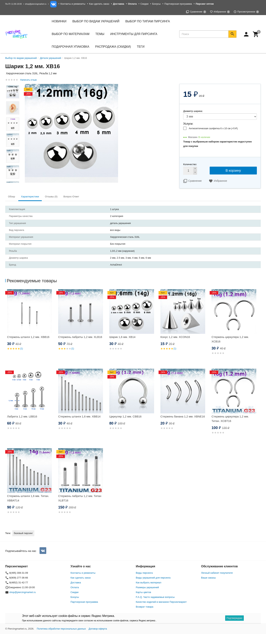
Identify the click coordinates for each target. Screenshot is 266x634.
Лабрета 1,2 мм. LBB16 (22, 416)
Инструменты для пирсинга (133, 34)
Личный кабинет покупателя (217, 572)
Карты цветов (143, 592)
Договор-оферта (98, 628)
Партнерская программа (178, 3)
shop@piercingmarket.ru (35, 4)
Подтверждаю (234, 618)
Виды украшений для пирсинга (153, 577)
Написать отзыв (28, 80)
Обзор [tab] (11, 196)
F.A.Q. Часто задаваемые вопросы (155, 597)
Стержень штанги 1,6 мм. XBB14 (79, 416)
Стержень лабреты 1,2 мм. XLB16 (80, 337)
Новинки (59, 21)
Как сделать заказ (99, 3)
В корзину (233, 170)
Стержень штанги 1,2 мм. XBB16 (28, 337)
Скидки (144, 3)
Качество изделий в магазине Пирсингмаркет (161, 601)
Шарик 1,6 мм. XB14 (122, 337)
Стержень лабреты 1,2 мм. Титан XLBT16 (79, 498)
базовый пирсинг (23, 533)
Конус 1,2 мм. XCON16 (175, 337)
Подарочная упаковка (70, 46)
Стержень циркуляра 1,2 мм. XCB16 (230, 339)
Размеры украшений (147, 587)
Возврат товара (144, 606)
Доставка (76, 582)
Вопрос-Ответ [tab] (71, 196)
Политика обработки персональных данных (61, 628)
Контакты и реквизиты (72, 3)
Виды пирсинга (144, 572)
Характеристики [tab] (30, 196)
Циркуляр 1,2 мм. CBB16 (125, 416)
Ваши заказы (208, 577)
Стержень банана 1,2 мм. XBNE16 (182, 416)
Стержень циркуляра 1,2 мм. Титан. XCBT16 (230, 418)
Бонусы (156, 3)
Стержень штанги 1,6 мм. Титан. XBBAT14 (28, 498)
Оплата (75, 587)
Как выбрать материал (148, 582)
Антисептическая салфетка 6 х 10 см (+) (213, 128)
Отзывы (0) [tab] (51, 196)
